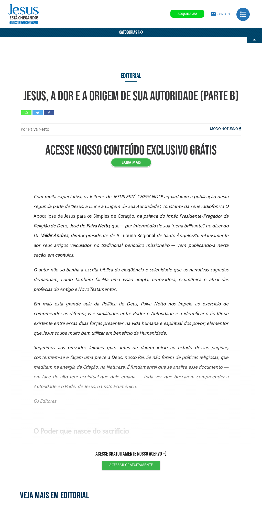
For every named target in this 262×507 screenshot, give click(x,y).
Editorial (131, 76)
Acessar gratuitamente (131, 465)
